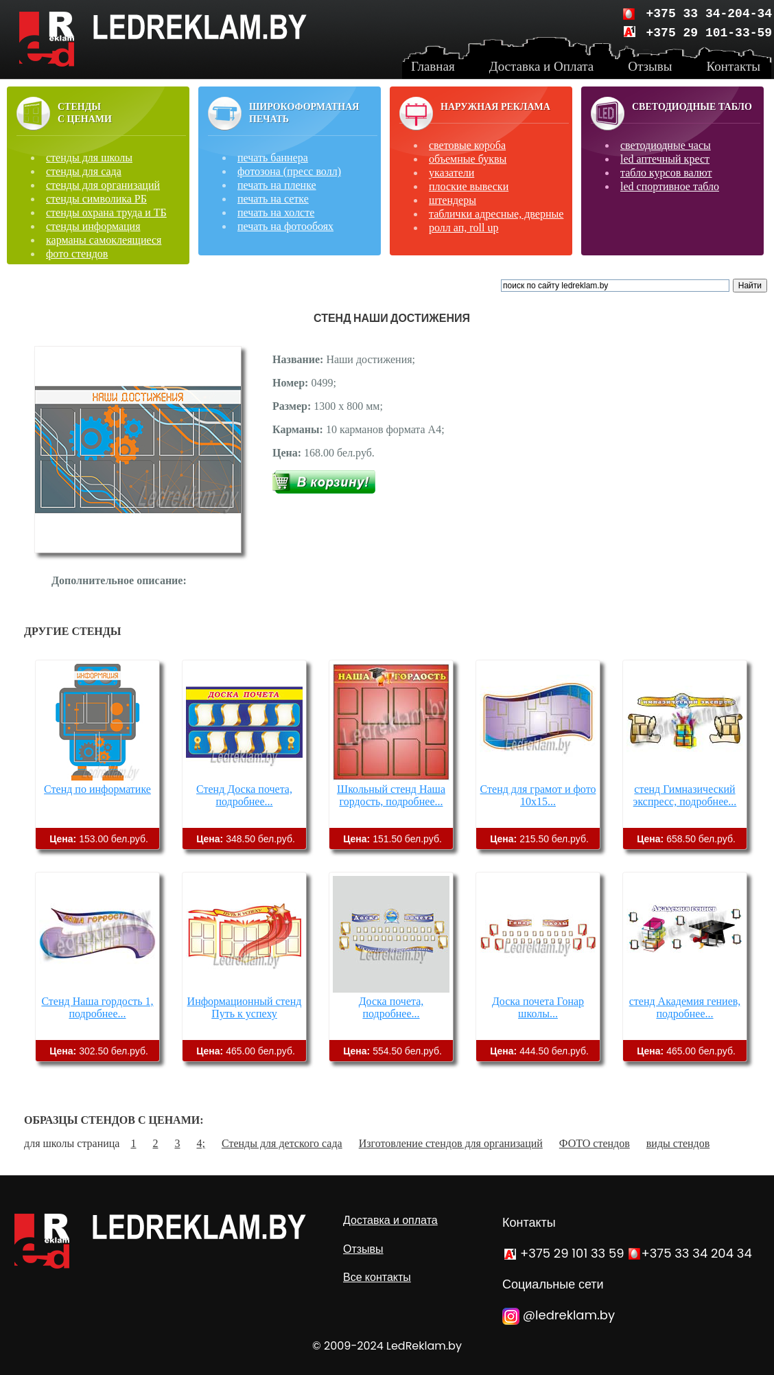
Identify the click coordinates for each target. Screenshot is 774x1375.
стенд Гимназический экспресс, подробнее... (685, 795)
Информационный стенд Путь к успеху (244, 1007)
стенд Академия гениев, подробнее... (685, 1007)
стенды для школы (89, 157)
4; (200, 1143)
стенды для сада (83, 171)
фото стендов (77, 253)
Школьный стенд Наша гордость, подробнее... (391, 795)
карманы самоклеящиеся (103, 240)
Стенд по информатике (97, 789)
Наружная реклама (495, 107)
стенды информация (93, 226)
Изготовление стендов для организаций (451, 1143)
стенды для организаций (103, 185)
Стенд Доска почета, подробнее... (244, 795)
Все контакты (377, 1277)
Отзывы (363, 1249)
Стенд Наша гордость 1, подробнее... (97, 1007)
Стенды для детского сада (282, 1143)
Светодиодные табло (692, 107)
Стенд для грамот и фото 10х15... (538, 795)
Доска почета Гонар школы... (538, 1007)
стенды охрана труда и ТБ (106, 212)
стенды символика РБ (96, 199)
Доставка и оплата (390, 1220)
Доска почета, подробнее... (391, 1007)
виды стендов (678, 1143)
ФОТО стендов (594, 1143)
